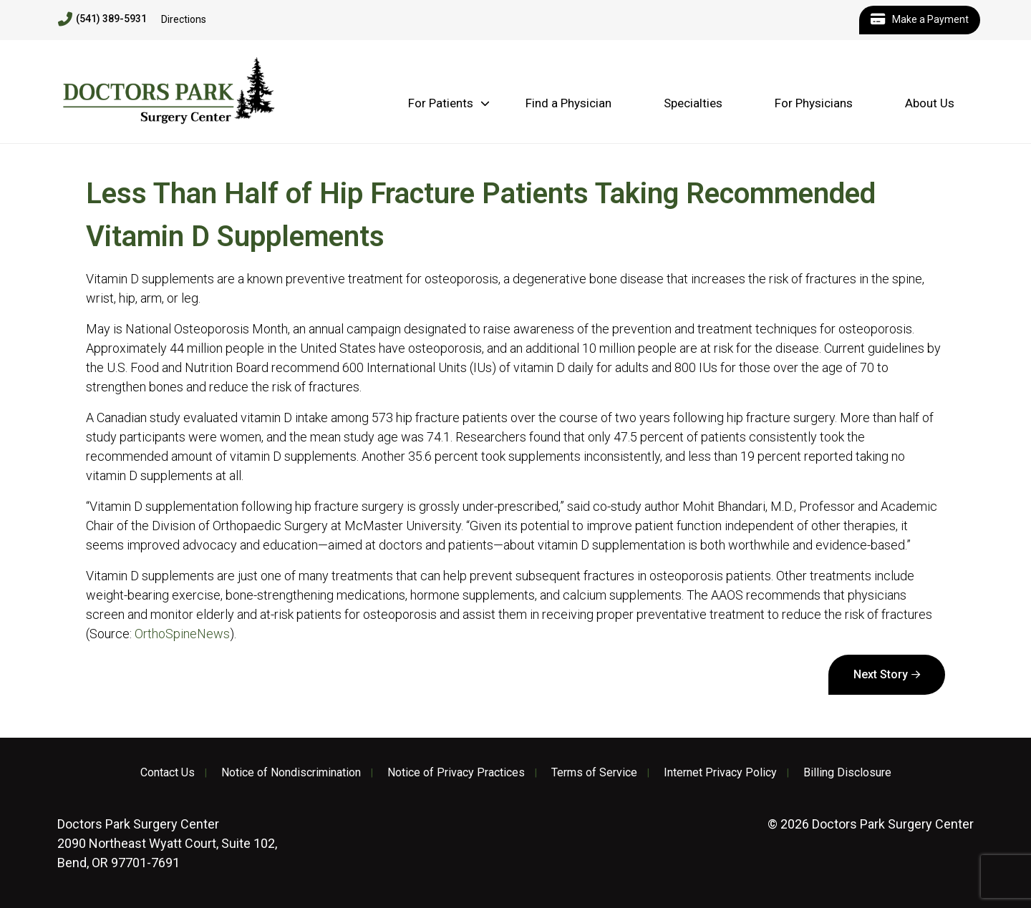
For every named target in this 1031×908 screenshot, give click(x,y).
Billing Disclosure (847, 772)
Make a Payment (920, 20)
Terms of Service (594, 772)
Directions (183, 19)
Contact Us (167, 772)
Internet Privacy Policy (720, 772)
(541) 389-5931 (102, 19)
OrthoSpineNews (182, 633)
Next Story (880, 674)
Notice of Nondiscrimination (291, 772)
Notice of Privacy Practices (456, 772)
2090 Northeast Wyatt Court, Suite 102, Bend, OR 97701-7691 (167, 843)
